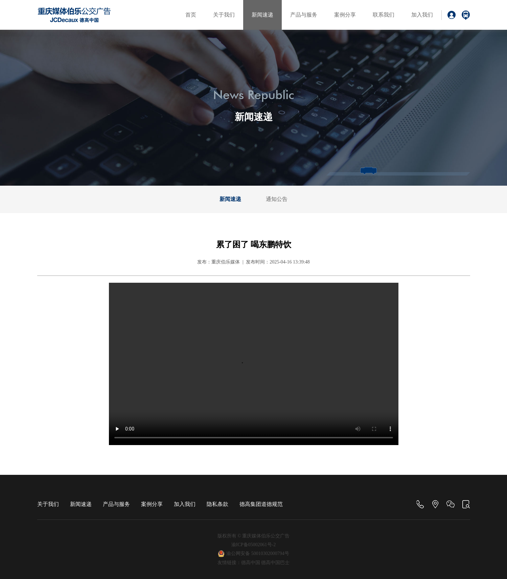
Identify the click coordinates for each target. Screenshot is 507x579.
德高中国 (250, 562)
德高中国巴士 (275, 562)
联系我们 (383, 15)
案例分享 (345, 15)
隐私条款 (217, 504)
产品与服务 (303, 15)
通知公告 (276, 199)
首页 (190, 15)
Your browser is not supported (253, 364)
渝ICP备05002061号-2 (253, 544)
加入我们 (422, 15)
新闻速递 (262, 15)
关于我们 (224, 15)
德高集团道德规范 (261, 504)
